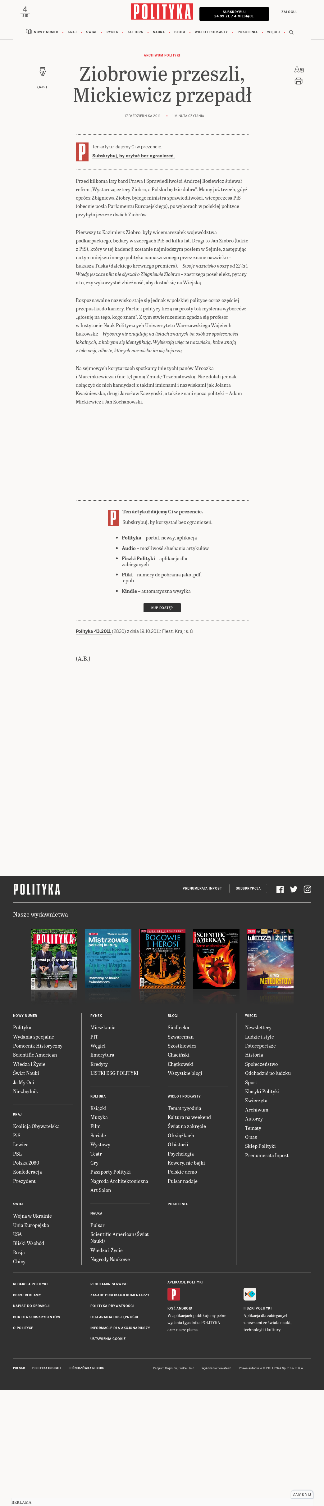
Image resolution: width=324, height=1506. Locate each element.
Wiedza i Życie (29, 1063)
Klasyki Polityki (262, 1091)
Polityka (22, 1027)
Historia (254, 1054)
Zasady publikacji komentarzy (120, 1295)
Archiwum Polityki (162, 55)
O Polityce (23, 1328)
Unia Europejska (31, 1225)
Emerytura (102, 1054)
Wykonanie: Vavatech (216, 1368)
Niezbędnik (25, 1091)
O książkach (181, 1135)
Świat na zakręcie (187, 1126)
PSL (17, 1153)
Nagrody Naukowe (110, 1259)
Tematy (253, 1127)
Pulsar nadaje (183, 1180)
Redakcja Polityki (30, 1284)
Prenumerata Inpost (202, 888)
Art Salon (100, 1189)
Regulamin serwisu (109, 1284)
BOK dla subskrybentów (37, 1317)
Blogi (179, 32)
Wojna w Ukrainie (32, 1215)
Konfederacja (27, 1171)
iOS (170, 1308)
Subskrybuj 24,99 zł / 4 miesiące (234, 14)
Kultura (135, 32)
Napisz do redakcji (31, 1306)
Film (95, 1126)
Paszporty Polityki (110, 1171)
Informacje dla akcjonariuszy (120, 1328)
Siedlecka (178, 1027)
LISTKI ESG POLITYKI (114, 1072)
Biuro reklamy (27, 1295)
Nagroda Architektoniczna (119, 1180)
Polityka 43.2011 (94, 631)
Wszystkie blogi (185, 1072)
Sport (251, 1082)
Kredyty (99, 1063)
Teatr (96, 1153)
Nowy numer (46, 32)
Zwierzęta (256, 1100)
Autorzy (254, 1118)
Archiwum (256, 1109)
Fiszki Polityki (258, 1308)
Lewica (21, 1144)
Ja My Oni (23, 1082)
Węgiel (98, 1045)
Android (184, 1308)
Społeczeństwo (261, 1063)
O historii (178, 1144)
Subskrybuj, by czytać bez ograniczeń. (133, 156)
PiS (17, 1135)
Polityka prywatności (112, 1306)
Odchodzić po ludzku (268, 1072)
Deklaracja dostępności (114, 1317)
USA (17, 1234)
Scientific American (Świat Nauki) (119, 1237)
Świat (91, 32)
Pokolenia (248, 32)
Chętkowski (181, 1063)
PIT (94, 1036)
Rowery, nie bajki (186, 1162)
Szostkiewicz (182, 1045)
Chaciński (178, 1054)
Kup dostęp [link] (162, 608)
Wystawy (100, 1144)
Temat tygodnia (184, 1107)
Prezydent (24, 1180)
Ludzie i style (259, 1036)
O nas (251, 1136)
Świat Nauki (26, 1072)
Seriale (98, 1135)
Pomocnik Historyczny (37, 1045)
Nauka (159, 32)
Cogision (171, 1368)
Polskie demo (182, 1171)
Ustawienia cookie (108, 1339)
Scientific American (35, 1054)
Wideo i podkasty (211, 32)
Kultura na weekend (189, 1116)
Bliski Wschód (28, 1243)
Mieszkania (103, 1027)
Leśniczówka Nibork (86, 1368)
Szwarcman (181, 1036)
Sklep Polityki (260, 1145)
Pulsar (97, 1225)
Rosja (19, 1252)
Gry (94, 1162)
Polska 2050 (26, 1162)
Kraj (72, 32)
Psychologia (181, 1153)
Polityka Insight (46, 1368)
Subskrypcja (248, 888)
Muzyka (99, 1116)
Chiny (19, 1261)
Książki (98, 1107)
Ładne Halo (186, 1368)
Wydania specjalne (33, 1036)
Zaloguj (289, 12)
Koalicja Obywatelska (36, 1126)
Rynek (112, 32)
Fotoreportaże (260, 1045)
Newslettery (258, 1027)
